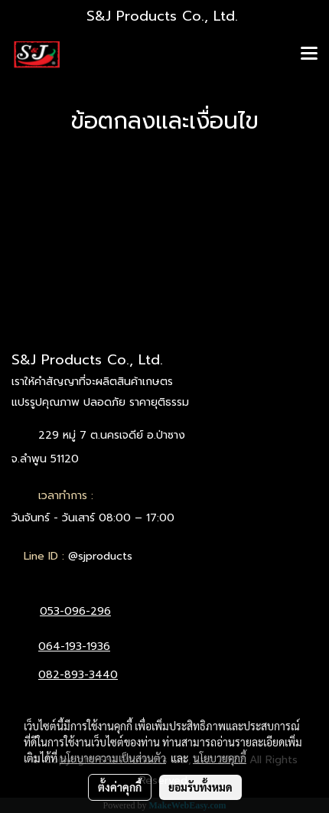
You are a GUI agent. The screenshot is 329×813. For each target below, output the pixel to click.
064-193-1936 (74, 646)
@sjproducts (100, 556)
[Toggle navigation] (309, 54)
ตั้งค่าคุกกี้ (120, 787)
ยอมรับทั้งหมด (200, 787)
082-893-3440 (78, 675)
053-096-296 (75, 611)
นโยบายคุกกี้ (219, 758)
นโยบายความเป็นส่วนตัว (113, 758)
